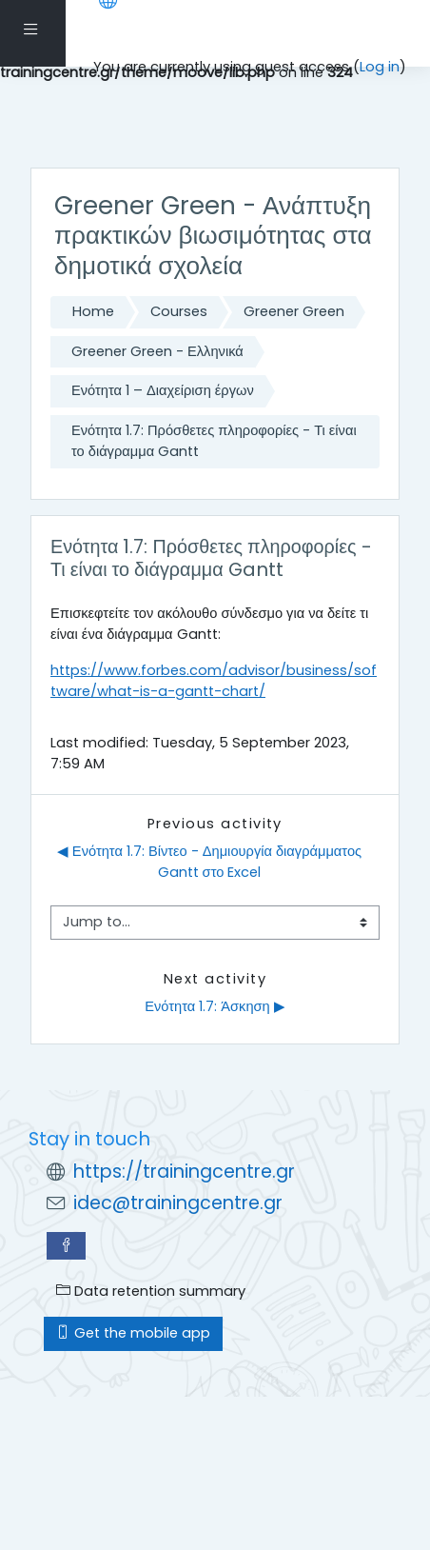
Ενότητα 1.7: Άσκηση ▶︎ (215, 1006)
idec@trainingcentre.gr (178, 1203)
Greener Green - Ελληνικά (157, 351)
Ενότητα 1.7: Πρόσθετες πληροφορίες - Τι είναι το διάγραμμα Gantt (214, 441)
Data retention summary (150, 1291)
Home (93, 311)
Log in (380, 66)
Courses (178, 311)
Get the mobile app (133, 1332)
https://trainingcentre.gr (184, 1171)
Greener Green (294, 311)
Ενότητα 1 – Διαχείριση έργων (162, 390)
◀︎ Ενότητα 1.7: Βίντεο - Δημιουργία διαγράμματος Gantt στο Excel (211, 862)
